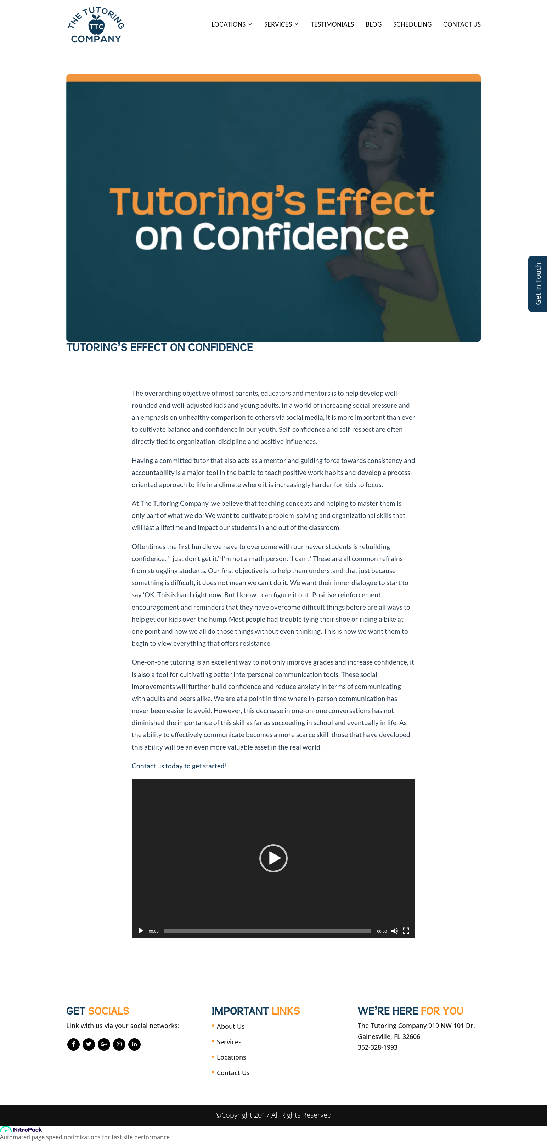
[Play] (141, 930)
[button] (273, 858)
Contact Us (462, 24)
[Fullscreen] (406, 930)
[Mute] (394, 930)
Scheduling (412, 24)
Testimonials (332, 24)
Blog (374, 24)
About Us (231, 1026)
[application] (273, 858)
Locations (229, 24)
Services (278, 24)
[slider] (268, 931)
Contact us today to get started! (179, 766)
